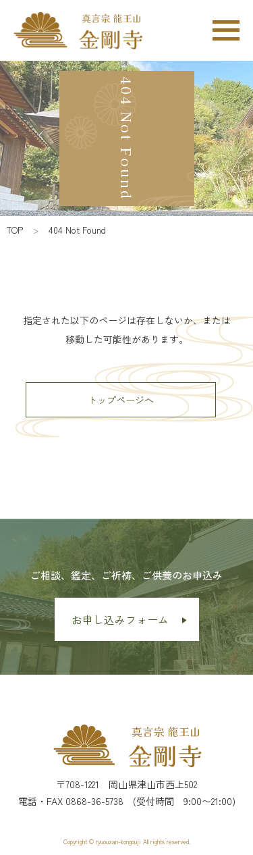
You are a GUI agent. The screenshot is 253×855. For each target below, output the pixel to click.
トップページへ (121, 400)
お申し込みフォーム (120, 619)
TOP (15, 230)
